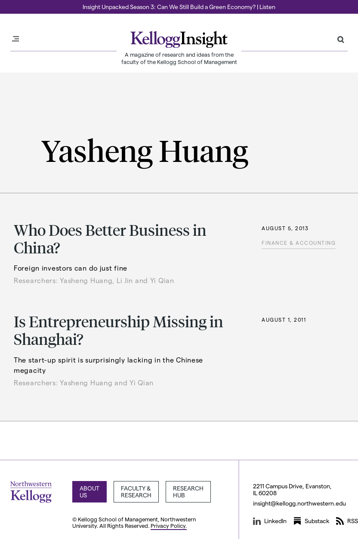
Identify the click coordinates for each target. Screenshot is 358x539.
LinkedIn (270, 521)
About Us (89, 491)
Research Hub (188, 491)
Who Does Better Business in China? (110, 238)
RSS (347, 521)
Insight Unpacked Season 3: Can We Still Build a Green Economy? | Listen (179, 6)
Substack (311, 521)
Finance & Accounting (299, 243)
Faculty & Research (136, 491)
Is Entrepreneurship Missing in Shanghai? (118, 329)
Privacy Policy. (169, 525)
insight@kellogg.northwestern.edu (299, 503)
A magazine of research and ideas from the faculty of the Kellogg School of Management (179, 58)
